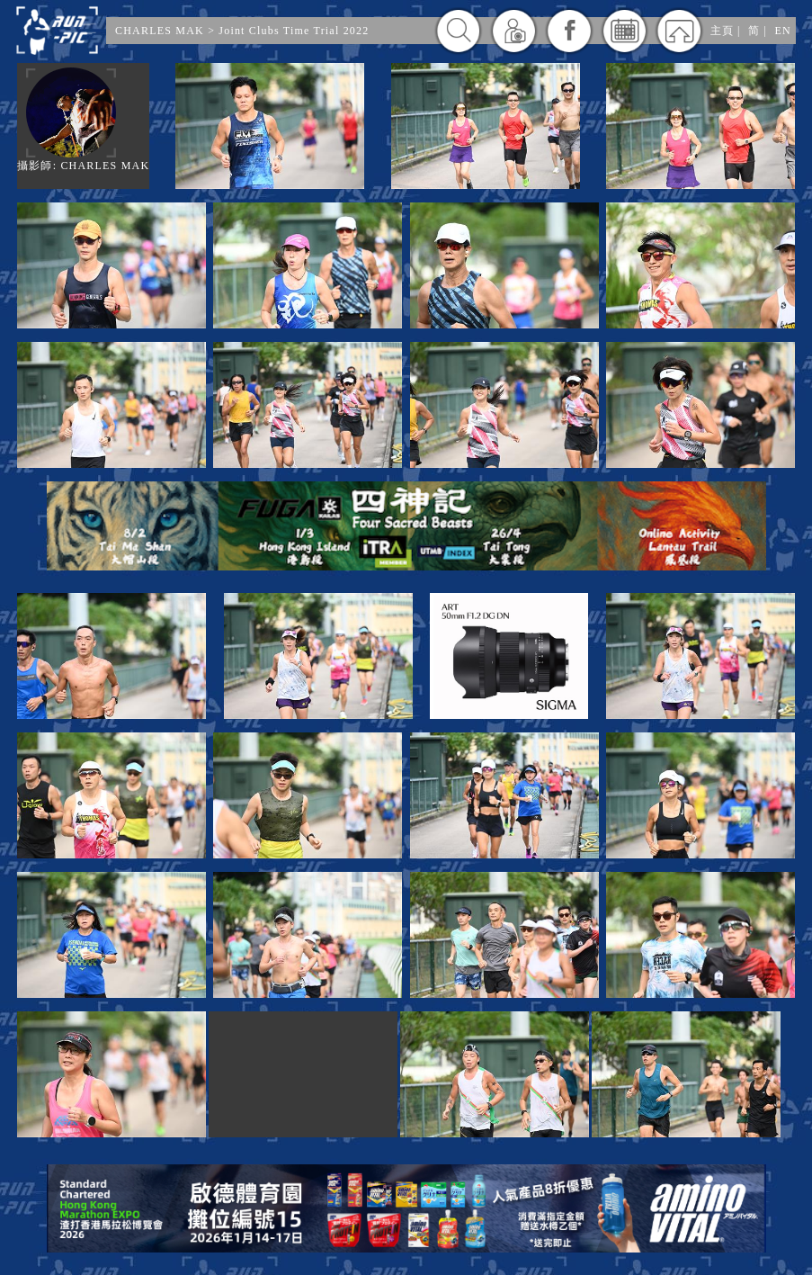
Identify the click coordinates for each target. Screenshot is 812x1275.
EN (783, 30)
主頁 (722, 30)
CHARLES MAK (159, 30)
